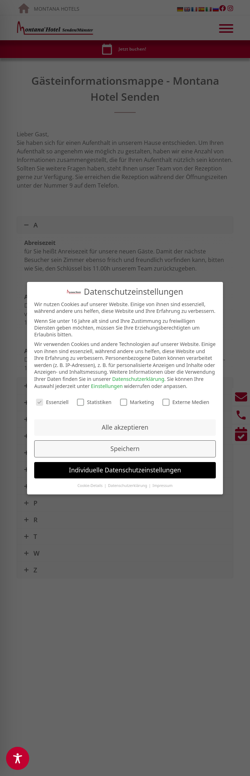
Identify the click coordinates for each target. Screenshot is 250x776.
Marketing (137, 400)
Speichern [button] (125, 446)
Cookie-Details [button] (90, 483)
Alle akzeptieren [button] (125, 425)
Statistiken (94, 400)
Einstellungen (107, 384)
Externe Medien (185, 400)
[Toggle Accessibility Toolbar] (17, 758)
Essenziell (52, 400)
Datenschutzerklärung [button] (128, 483)
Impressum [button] (162, 483)
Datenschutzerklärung (138, 377)
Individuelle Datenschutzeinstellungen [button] (125, 468)
